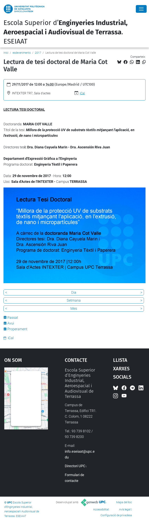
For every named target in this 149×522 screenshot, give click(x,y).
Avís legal (124, 509)
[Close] (141, 9)
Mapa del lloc (124, 502)
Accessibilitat (101, 509)
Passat (12, 318)
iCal (82, 93)
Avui (10, 323)
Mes (73, 308)
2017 (38, 52)
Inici (5, 52)
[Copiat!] (144, 62)
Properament (17, 329)
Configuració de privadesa (116, 515)
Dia (73, 292)
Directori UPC (75, 466)
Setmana (74, 300)
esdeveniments (22, 52)
